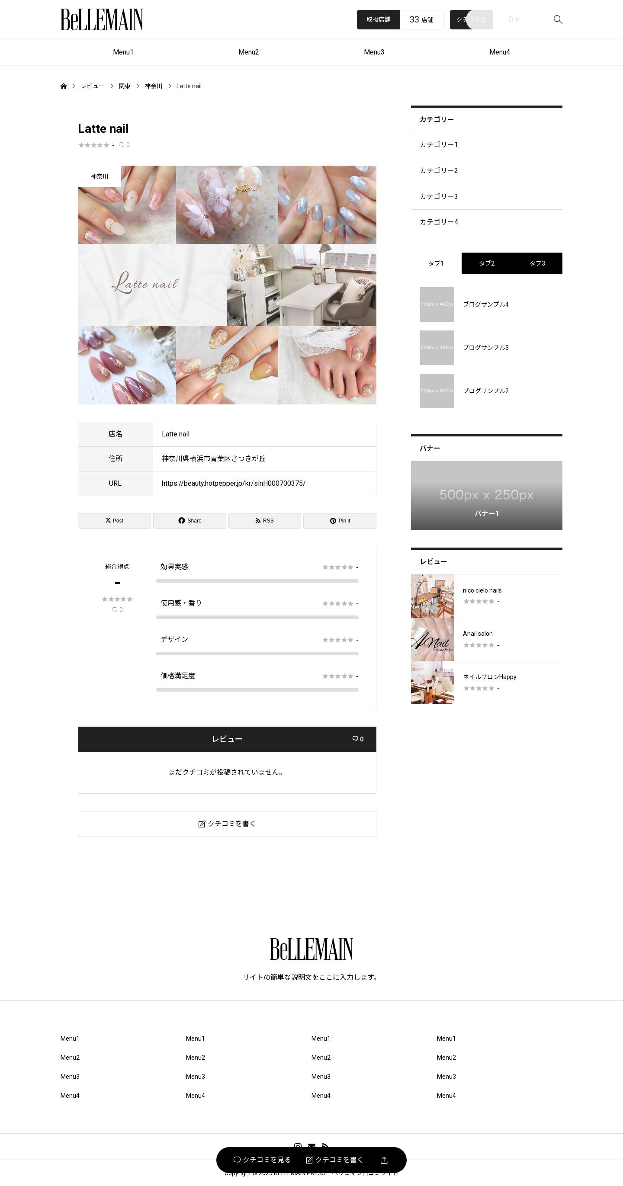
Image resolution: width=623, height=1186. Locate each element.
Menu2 (248, 52)
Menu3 (374, 52)
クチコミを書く (335, 1160)
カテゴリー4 (439, 222)
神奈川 (99, 176)
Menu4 (499, 52)
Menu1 (123, 52)
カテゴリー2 (439, 171)
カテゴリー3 (439, 196)
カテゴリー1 (439, 145)
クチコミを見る (262, 1160)
